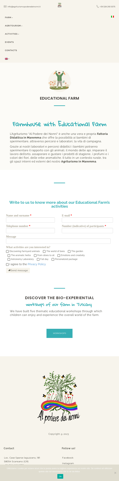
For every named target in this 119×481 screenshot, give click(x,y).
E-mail (66, 215)
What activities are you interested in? (28, 247)
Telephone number (17, 226)
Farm (9, 17)
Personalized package (66, 259)
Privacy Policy (37, 264)
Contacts (11, 50)
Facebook (67, 457)
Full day (44, 259)
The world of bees (55, 251)
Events (9, 42)
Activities (12, 34)
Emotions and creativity (73, 255)
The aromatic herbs (21, 255)
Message (11, 236)
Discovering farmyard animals (24, 251)
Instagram (68, 463)
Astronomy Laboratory (22, 259)
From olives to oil (45, 255)
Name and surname (17, 215)
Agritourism (14, 26)
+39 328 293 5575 (107, 6)
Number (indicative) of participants (83, 226)
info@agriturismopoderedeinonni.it (22, 6)
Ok (60, 476)
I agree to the (27, 264)
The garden (77, 251)
